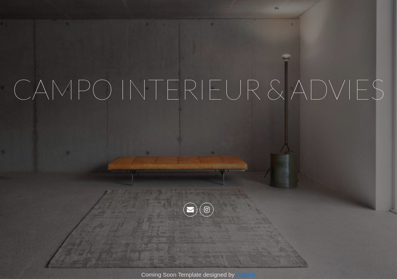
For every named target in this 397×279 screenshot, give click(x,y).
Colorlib (246, 274)
